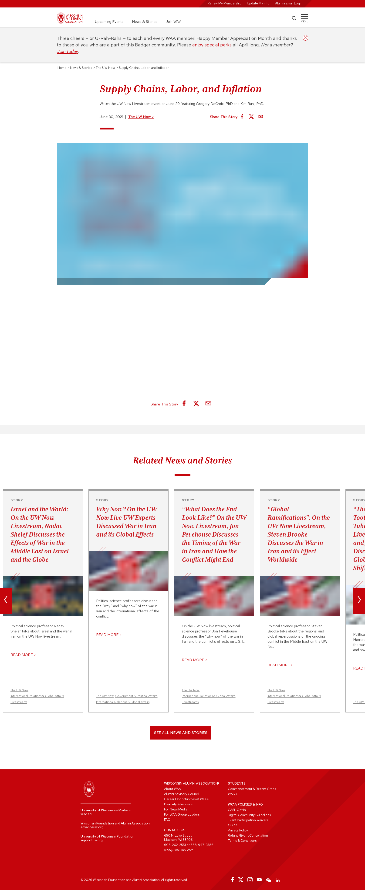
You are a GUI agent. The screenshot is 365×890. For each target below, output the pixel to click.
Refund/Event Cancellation (248, 835)
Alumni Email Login (288, 3)
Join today (67, 51)
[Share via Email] (260, 117)
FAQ (167, 819)
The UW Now (141, 116)
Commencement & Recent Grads (252, 789)
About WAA (172, 789)
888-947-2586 (201, 845)
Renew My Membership (224, 3)
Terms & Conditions (242, 840)
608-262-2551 (175, 845)
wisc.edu (87, 814)
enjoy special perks (212, 45)
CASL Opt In (237, 810)
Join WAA (174, 21)
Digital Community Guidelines (249, 815)
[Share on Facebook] (242, 117)
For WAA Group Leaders (181, 814)
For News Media (175, 809)
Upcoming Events (109, 21)
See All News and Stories (180, 732)
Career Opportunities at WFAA (186, 799)
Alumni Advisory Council (181, 794)
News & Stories (144, 21)
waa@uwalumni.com (178, 850)
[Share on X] (251, 117)
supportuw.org (92, 840)
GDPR (232, 825)
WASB (232, 794)
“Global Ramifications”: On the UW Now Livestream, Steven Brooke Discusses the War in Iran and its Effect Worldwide (298, 534)
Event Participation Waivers (248, 820)
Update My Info (258, 3)
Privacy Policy (238, 830)
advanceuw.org (92, 827)
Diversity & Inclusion (178, 804)
